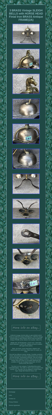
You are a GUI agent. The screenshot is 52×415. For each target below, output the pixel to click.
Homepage (12, 392)
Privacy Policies (13, 402)
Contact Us (12, 398)
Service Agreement (14, 405)
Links (10, 395)
